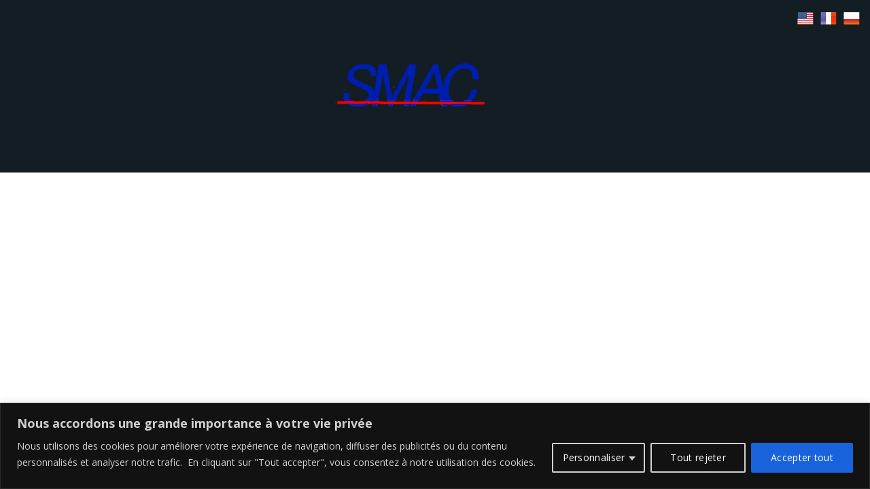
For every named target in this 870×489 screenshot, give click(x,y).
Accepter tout (802, 457)
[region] (435, 446)
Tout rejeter (698, 457)
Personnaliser (594, 457)
